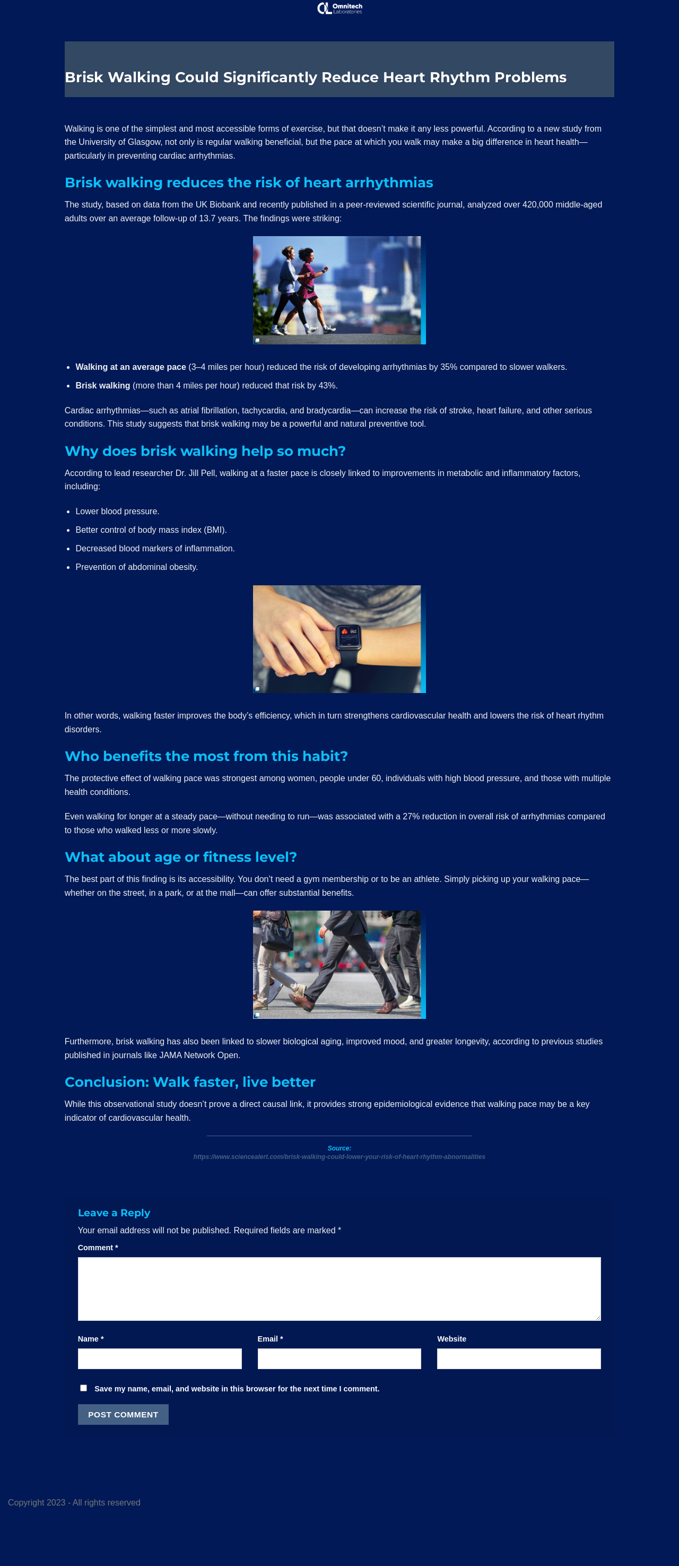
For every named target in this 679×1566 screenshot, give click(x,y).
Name (91, 1339)
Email (270, 1339)
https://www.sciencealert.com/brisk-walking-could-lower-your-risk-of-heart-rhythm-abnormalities (339, 1157)
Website (451, 1339)
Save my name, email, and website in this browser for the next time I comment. (236, 1389)
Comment (98, 1247)
